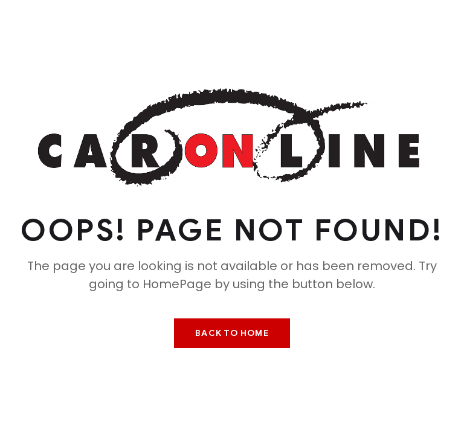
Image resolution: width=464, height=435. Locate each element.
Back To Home (231, 333)
